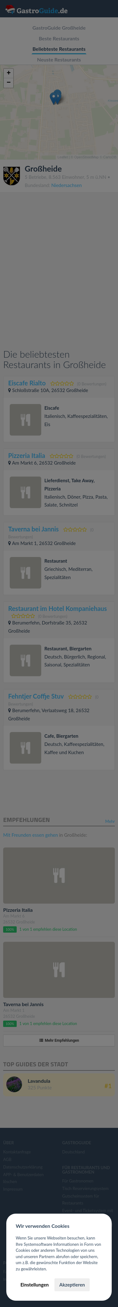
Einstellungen (34, 1284)
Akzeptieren (72, 1284)
